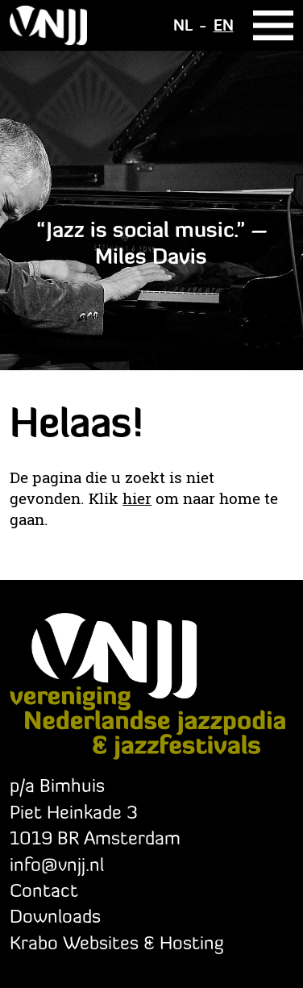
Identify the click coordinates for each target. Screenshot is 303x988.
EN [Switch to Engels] (224, 25)
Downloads (55, 916)
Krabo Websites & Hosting (116, 942)
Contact (44, 890)
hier (137, 498)
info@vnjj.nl (57, 864)
